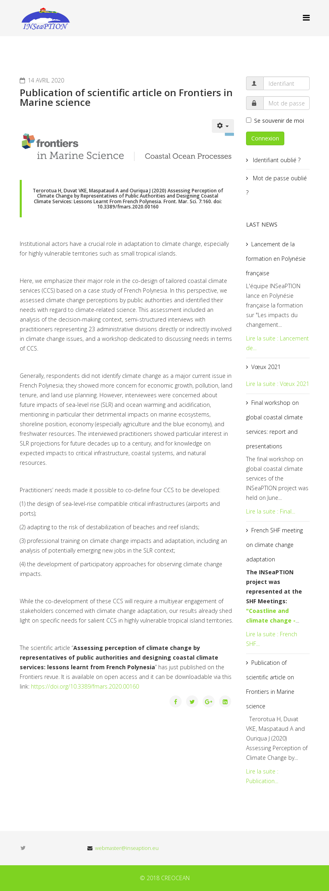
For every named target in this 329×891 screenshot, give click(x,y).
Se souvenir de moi (275, 120)
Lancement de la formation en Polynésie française (276, 258)
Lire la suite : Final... (270, 511)
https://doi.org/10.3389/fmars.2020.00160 (85, 686)
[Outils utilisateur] (223, 126)
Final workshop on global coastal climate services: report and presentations (274, 424)
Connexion (265, 138)
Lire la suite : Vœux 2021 (277, 384)
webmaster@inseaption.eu (127, 848)
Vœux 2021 (266, 367)
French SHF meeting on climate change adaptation (274, 544)
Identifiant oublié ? (275, 160)
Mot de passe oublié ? (276, 185)
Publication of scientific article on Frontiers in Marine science (270, 684)
